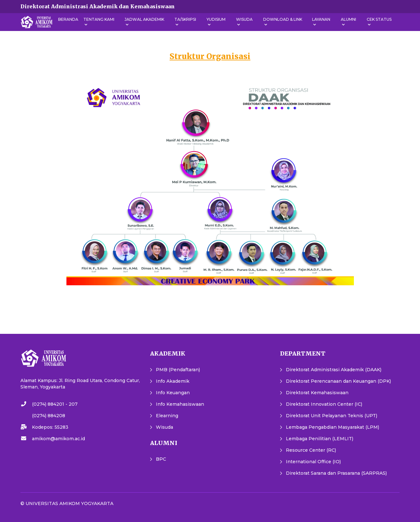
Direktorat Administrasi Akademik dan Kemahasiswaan (97, 6)
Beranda (68, 19)
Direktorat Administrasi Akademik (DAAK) (333, 369)
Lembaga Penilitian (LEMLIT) (319, 438)
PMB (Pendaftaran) (178, 369)
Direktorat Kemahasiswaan (317, 392)
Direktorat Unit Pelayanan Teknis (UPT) (331, 415)
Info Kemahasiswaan (180, 404)
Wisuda (164, 427)
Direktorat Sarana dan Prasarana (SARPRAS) (336, 473)
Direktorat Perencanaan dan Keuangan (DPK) (338, 381)
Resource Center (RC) (311, 450)
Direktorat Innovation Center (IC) (324, 404)
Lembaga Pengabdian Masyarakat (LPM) (332, 427)
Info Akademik (172, 381)
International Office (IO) (313, 461)
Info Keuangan (173, 392)
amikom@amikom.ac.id (58, 438)
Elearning (167, 415)
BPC (161, 459)
